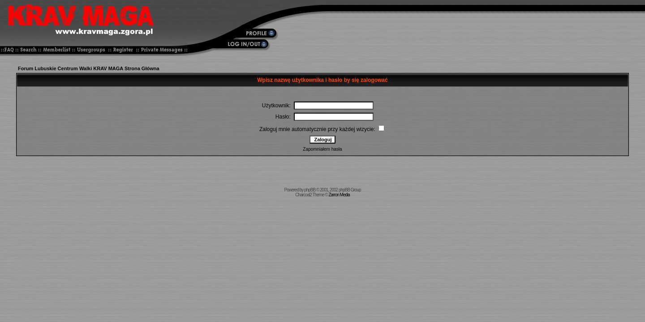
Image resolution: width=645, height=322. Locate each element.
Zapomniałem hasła (322, 149)
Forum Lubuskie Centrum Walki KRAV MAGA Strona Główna (88, 68)
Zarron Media (338, 194)
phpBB (309, 189)
